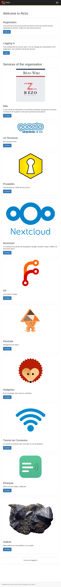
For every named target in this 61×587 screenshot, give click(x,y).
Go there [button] (7, 116)
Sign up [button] (6, 32)
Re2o (6, 2)
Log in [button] (6, 53)
